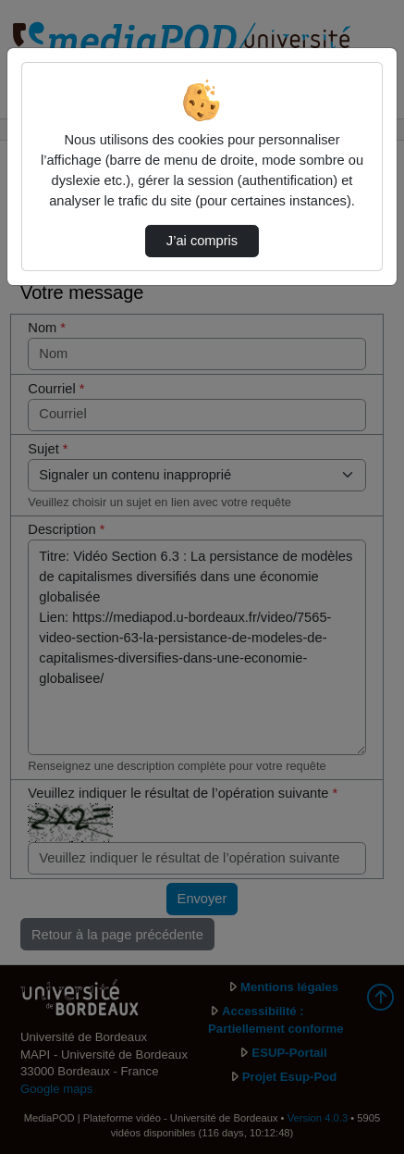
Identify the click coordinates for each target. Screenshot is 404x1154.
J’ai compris (202, 240)
